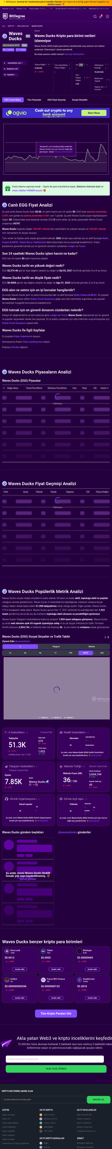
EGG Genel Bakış (13, 100)
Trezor (82, 246)
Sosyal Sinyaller (80, 100)
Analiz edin (19, 969)
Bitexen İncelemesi (84, 1127)
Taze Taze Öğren (56, 1068)
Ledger (71, 246)
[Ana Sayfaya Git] (4, 26)
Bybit (105, 238)
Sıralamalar (24, 26)
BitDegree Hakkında (85, 1143)
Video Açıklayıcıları (33, 341)
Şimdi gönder (96, 755)
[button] (100, 16)
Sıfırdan (15, 347)
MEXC (15, 242)
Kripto (12, 26)
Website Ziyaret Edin (98, 766)
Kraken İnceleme (84, 1119)
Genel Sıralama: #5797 (11, 45)
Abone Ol (99, 1099)
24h (81, 65)
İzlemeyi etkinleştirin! (74, 54)
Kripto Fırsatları (8, 1139)
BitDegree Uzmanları (85, 1147)
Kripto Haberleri (8, 1131)
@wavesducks (22, 641)
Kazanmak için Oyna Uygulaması (15, 1143)
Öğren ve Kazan (8, 1115)
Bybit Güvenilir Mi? (84, 1115)
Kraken (5, 242)
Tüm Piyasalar (34, 100)
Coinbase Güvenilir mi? (86, 1131)
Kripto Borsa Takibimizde (33, 242)
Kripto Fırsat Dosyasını (14, 323)
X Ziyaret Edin (46, 732)
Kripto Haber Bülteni (10, 1123)
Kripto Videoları (8, 1135)
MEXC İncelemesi (84, 1123)
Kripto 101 (6, 1119)
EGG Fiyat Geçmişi (57, 100)
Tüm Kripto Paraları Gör (56, 1013)
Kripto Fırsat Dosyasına (43, 299)
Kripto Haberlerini (23, 336)
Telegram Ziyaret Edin (18, 770)
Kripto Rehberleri (9, 1127)
